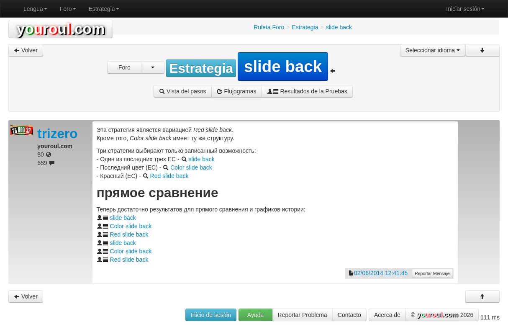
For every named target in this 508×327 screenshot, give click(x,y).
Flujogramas (237, 91)
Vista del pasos (182, 91)
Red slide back (169, 176)
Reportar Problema (302, 315)
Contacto (349, 315)
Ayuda (255, 315)
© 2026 (442, 315)
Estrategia (104, 8)
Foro (68, 8)
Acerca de (387, 315)
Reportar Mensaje (432, 273)
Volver (26, 50)
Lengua (35, 8)
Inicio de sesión (211, 315)
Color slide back (191, 167)
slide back (202, 159)
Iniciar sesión (465, 8)
